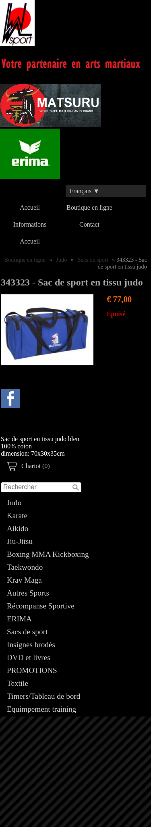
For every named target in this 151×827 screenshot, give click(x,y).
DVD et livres (28, 657)
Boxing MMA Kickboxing (48, 554)
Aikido (17, 528)
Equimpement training (41, 709)
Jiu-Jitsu (20, 541)
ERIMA (19, 619)
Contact (89, 224)
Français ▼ (84, 190)
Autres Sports (28, 593)
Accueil (30, 207)
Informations (30, 224)
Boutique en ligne (89, 207)
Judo (14, 502)
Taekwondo (25, 567)
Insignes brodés (31, 644)
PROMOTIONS (32, 670)
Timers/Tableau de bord (43, 696)
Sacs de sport (27, 631)
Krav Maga (24, 580)
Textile (17, 683)
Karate (17, 515)
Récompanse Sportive (40, 606)
